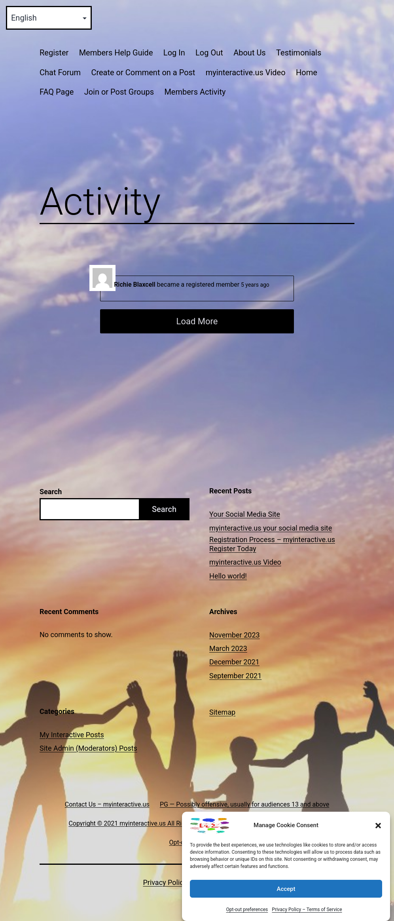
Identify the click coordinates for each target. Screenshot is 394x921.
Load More (197, 321)
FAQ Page (57, 92)
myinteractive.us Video (246, 72)
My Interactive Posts (72, 735)
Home (306, 72)
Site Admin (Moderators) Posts (88, 748)
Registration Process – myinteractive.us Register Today (272, 544)
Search (51, 491)
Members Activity (194, 92)
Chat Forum (60, 72)
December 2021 (234, 662)
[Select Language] (49, 18)
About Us (249, 52)
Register (54, 52)
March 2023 (228, 648)
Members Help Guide (116, 52)
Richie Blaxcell (134, 284)
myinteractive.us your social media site (270, 528)
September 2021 (235, 676)
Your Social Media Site (244, 514)
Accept (286, 898)
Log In (174, 52)
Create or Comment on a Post (143, 72)
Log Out (209, 52)
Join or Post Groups (119, 92)
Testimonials (298, 52)
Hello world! (228, 576)
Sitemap (222, 712)
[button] (378, 835)
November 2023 (234, 635)
